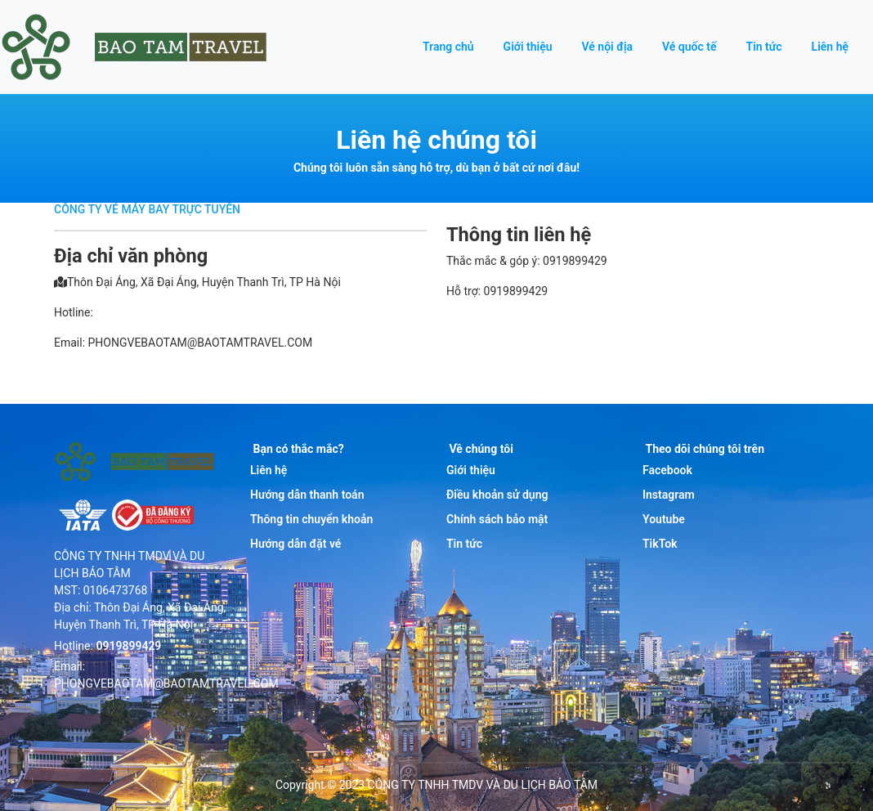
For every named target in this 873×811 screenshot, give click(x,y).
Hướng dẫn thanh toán (307, 494)
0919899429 (128, 645)
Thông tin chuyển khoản (311, 519)
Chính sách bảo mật (497, 519)
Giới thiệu (528, 46)
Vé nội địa (607, 46)
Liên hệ (830, 46)
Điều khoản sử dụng (497, 494)
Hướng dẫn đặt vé (295, 543)
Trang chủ (448, 46)
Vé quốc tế (689, 46)
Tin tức (764, 46)
